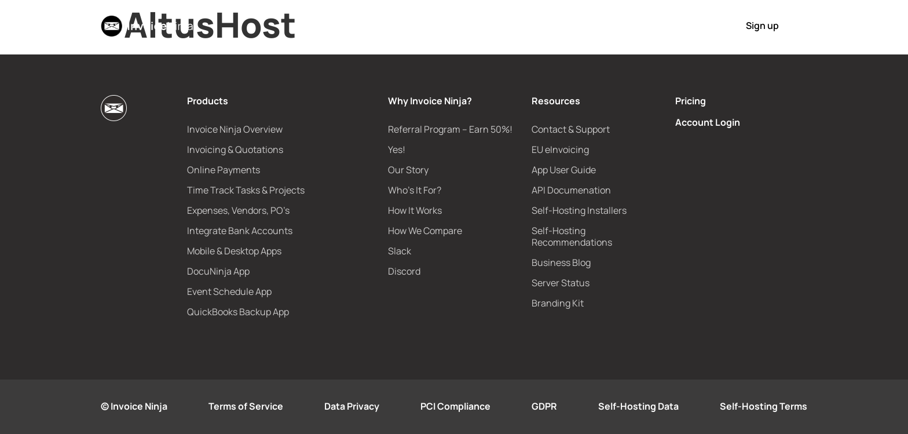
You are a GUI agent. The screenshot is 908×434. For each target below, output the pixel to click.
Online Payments (223, 169)
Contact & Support (571, 129)
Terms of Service (245, 406)
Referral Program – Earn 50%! (450, 129)
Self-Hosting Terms (763, 406)
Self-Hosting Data (638, 406)
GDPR (544, 406)
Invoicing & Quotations (235, 149)
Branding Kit (558, 303)
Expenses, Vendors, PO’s (238, 210)
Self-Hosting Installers (579, 210)
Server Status (561, 282)
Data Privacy (351, 406)
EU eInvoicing (560, 149)
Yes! (396, 149)
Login (694, 26)
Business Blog (561, 262)
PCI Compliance (455, 406)
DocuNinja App (218, 271)
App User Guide (564, 169)
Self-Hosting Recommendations (572, 236)
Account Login (707, 122)
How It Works (601, 25)
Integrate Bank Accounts (239, 230)
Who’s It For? (414, 190)
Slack (399, 251)
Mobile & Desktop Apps (234, 251)
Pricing (545, 25)
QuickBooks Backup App (238, 311)
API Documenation (571, 190)
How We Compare (425, 230)
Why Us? (423, 25)
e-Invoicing (493, 25)
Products (357, 25)
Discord (404, 271)
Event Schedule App (229, 291)
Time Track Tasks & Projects (246, 190)
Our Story (408, 169)
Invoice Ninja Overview (235, 129)
